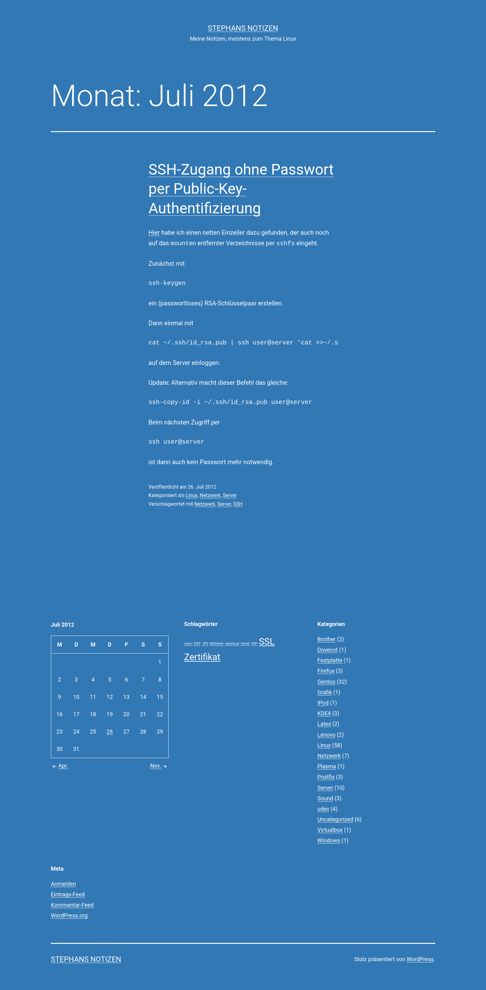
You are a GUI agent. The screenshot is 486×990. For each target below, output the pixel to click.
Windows (328, 840)
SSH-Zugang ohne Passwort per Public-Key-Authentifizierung (241, 189)
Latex (324, 723)
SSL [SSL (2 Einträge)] (267, 641)
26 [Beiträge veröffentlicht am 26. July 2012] (110, 731)
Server (230, 495)
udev (323, 808)
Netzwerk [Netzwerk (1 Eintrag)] (216, 643)
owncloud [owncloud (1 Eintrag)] (232, 643)
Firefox (325, 670)
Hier (154, 232)
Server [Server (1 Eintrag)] (245, 643)
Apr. (59, 765)
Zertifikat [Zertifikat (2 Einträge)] (202, 656)
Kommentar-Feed (72, 904)
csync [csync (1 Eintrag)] (188, 643)
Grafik (324, 691)
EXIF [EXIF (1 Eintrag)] (197, 643)
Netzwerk (210, 495)
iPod (323, 702)
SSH (237, 503)
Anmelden (63, 883)
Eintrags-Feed (68, 893)
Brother (326, 638)
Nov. (159, 765)
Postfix (326, 776)
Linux (191, 495)
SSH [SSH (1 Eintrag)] (254, 643)
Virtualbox (329, 829)
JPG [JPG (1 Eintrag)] (205, 643)
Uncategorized (335, 818)
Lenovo (326, 734)
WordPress (420, 958)
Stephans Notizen (243, 28)
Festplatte (329, 659)
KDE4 (324, 712)
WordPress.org (69, 915)
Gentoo (326, 681)
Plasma (326, 765)
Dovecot (327, 649)
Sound (325, 797)
